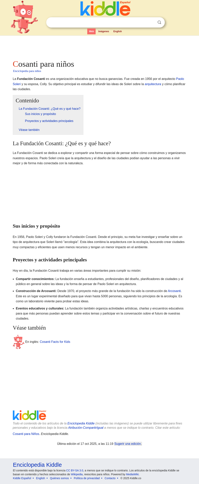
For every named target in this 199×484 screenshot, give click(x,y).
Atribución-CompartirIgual (85, 427)
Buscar (159, 22)
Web (91, 31)
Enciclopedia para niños (27, 71)
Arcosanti (174, 291)
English (117, 31)
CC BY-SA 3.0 (74, 470)
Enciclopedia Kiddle (81, 423)
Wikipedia (77, 474)
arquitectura (153, 84)
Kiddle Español (22, 478)
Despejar (151, 22)
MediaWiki (132, 474)
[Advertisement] (99, 46)
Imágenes (103, 31)
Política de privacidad (87, 478)
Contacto (110, 478)
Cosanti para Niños (26, 434)
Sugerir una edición (127, 443)
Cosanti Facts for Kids (55, 341)
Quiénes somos (59, 478)
